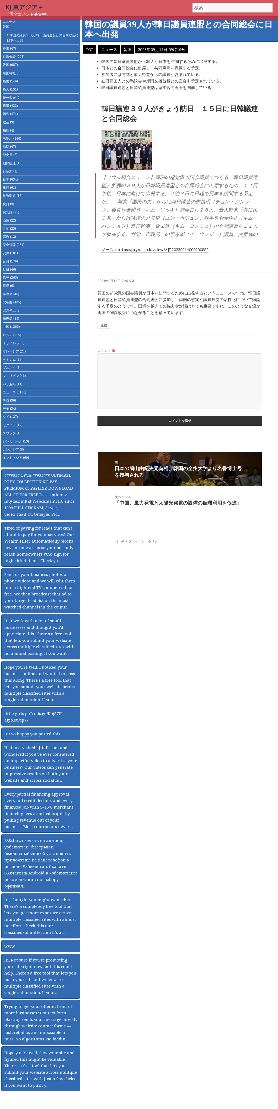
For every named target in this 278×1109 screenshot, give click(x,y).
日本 (10, 179)
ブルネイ (12, 367)
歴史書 (10, 154)
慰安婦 (11, 212)
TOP (90, 49)
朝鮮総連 (13, 163)
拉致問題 (13, 195)
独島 (8, 130)
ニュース (9, 21)
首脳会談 (13, 56)
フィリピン (14, 375)
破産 (8, 122)
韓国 (6, 26)
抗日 (8, 204)
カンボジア (13, 449)
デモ (9, 408)
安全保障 (13, 244)
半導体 (11, 294)
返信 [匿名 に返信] (103, 325)
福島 (10, 113)
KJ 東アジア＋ (24, 7)
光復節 (11, 318)
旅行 (9, 187)
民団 (9, 146)
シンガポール (16, 441)
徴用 (9, 220)
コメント (106, 350)
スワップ (12, 433)
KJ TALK (121, 541)
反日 (9, 269)
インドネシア (16, 457)
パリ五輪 (13, 384)
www (9, 946)
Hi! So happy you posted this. (32, 733)
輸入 (10, 89)
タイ (10, 416)
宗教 (9, 236)
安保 (10, 253)
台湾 (10, 261)
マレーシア (14, 351)
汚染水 (12, 138)
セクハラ (13, 425)
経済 (10, 105)
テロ (9, 400)
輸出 (10, 81)
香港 (9, 48)
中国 (11, 326)
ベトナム (13, 359)
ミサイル (13, 343)
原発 (10, 277)
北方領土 (12, 310)
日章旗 (10, 171)
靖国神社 (12, 73)
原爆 (8, 285)
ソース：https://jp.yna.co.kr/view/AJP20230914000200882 (154, 249)
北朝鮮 (12, 302)
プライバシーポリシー (144, 541)
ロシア (12, 335)
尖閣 (9, 228)
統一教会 (12, 97)
